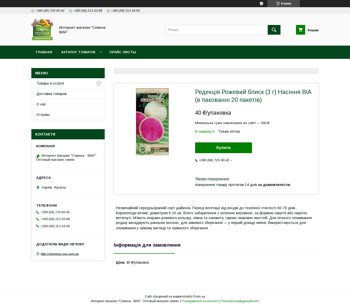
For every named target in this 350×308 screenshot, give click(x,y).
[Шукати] (274, 30)
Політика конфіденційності (239, 301)
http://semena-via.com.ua (60, 254)
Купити (224, 147)
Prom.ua (199, 296)
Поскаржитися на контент (200, 301)
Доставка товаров (51, 94)
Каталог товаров (78, 52)
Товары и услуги (50, 83)
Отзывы (43, 115)
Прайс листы (123, 52)
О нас (41, 104)
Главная (44, 52)
